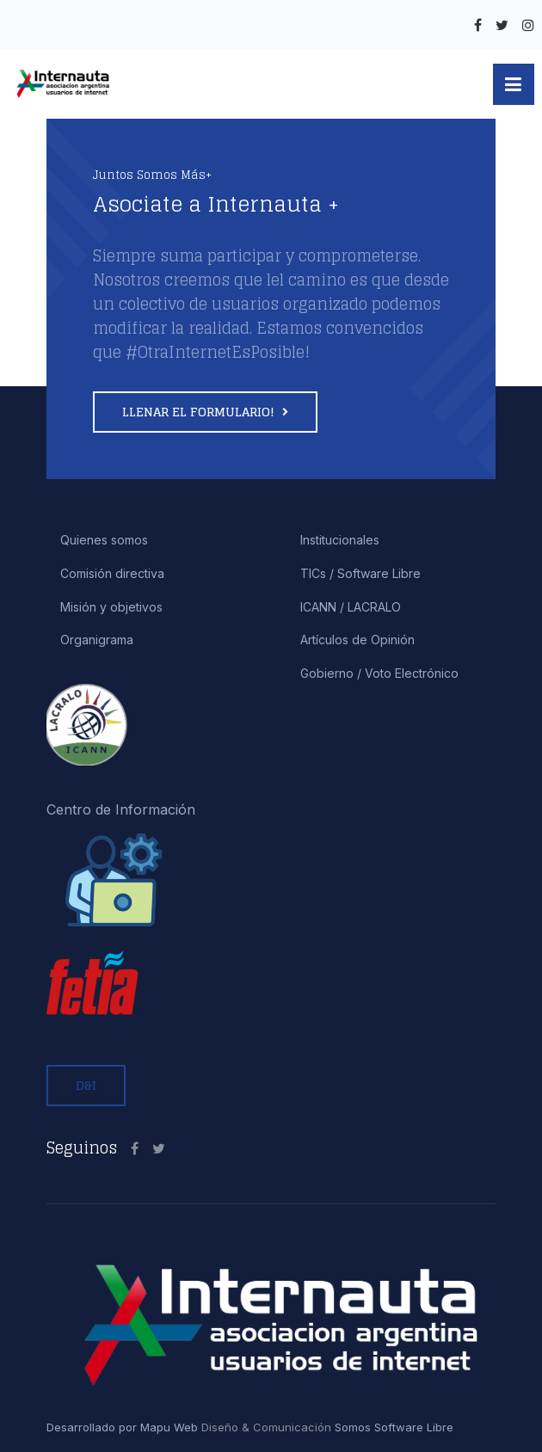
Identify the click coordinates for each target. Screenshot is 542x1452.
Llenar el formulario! (200, 411)
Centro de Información (120, 809)
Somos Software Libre (392, 1427)
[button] (513, 84)
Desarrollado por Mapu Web (122, 1427)
